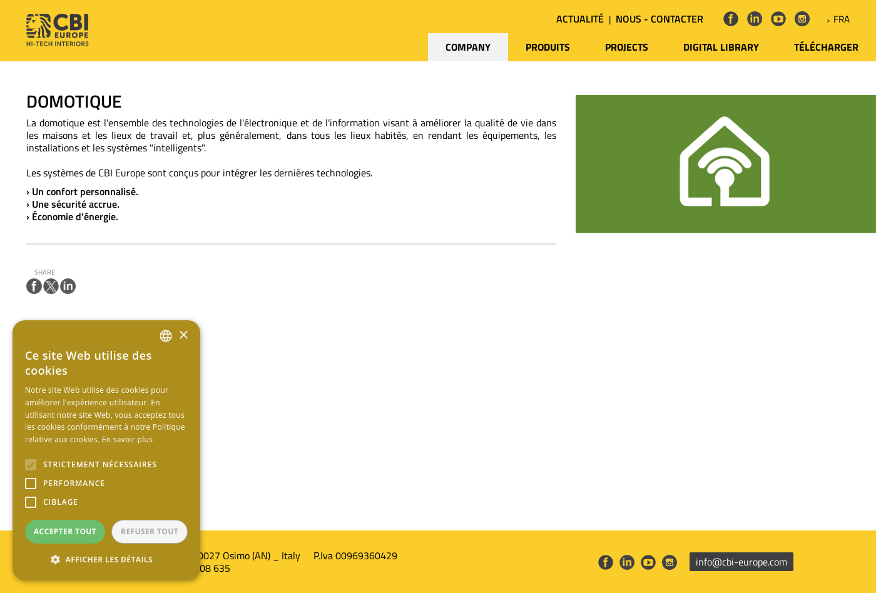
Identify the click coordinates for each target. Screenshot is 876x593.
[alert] (106, 450)
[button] (106, 560)
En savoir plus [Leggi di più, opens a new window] (127, 439)
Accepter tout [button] (65, 531)
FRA (841, 19)
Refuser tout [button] (149, 531)
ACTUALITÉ (580, 18)
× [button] (183, 335)
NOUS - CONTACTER (659, 18)
